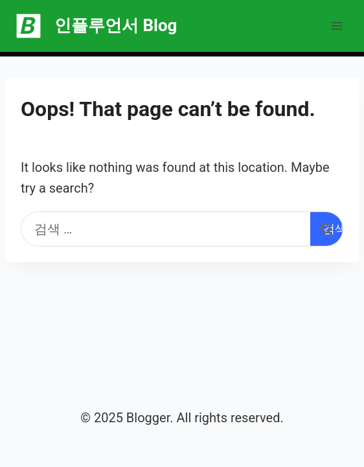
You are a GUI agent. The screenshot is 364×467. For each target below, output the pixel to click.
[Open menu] (336, 26)
